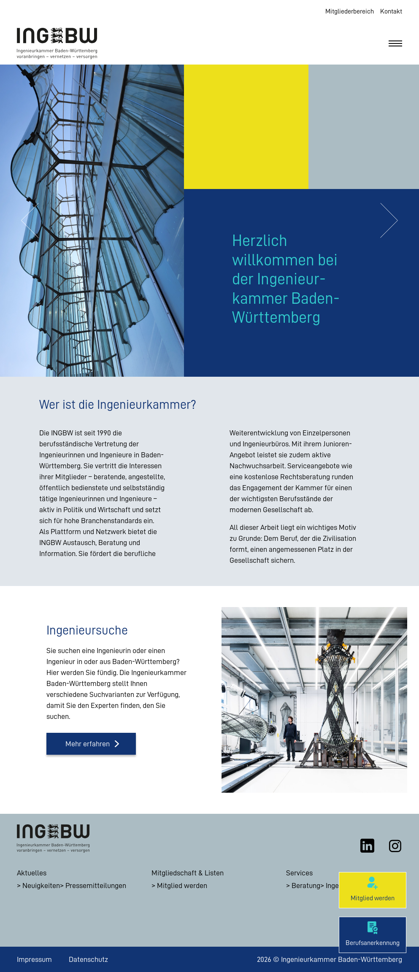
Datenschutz (88, 959)
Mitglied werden (182, 885)
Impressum (34, 959)
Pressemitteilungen (95, 885)
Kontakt (391, 11)
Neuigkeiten (41, 885)
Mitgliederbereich (349, 11)
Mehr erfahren (87, 744)
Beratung (306, 885)
